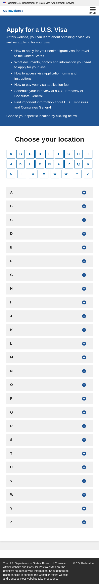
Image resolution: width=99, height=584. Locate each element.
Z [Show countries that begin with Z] (88, 174)
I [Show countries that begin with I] (88, 154)
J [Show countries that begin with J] (11, 164)
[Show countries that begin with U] (49, 467)
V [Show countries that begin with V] (44, 174)
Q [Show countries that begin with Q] (78, 164)
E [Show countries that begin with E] (49, 154)
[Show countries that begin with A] (49, 192)
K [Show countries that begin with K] (20, 164)
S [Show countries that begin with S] (11, 174)
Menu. (93, 10)
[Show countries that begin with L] (49, 343)
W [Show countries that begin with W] (55, 174)
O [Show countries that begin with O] (59, 164)
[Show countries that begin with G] (49, 275)
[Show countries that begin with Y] (49, 508)
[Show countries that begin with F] (49, 261)
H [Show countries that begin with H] (78, 154)
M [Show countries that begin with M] (39, 164)
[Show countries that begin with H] (49, 288)
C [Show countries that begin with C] (30, 154)
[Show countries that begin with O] (49, 385)
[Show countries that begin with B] (49, 206)
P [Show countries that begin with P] (69, 164)
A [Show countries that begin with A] (11, 154)
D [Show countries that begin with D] (40, 154)
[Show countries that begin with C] (49, 220)
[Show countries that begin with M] (49, 357)
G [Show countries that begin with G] (69, 154)
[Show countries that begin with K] (49, 330)
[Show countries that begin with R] (49, 426)
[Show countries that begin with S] (49, 440)
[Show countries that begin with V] (49, 481)
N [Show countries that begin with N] (49, 164)
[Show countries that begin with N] (49, 371)
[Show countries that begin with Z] (49, 522)
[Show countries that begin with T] (49, 453)
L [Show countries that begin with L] (30, 164)
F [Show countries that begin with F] (59, 154)
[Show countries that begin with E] (49, 247)
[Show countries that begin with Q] (49, 412)
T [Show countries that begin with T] (22, 174)
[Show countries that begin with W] (49, 495)
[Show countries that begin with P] (49, 398)
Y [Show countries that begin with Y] (77, 174)
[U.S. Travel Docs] (13, 10)
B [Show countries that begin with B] (20, 154)
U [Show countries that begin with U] (33, 174)
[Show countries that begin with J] (49, 316)
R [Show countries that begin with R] (88, 164)
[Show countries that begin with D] (49, 234)
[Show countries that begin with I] (49, 302)
